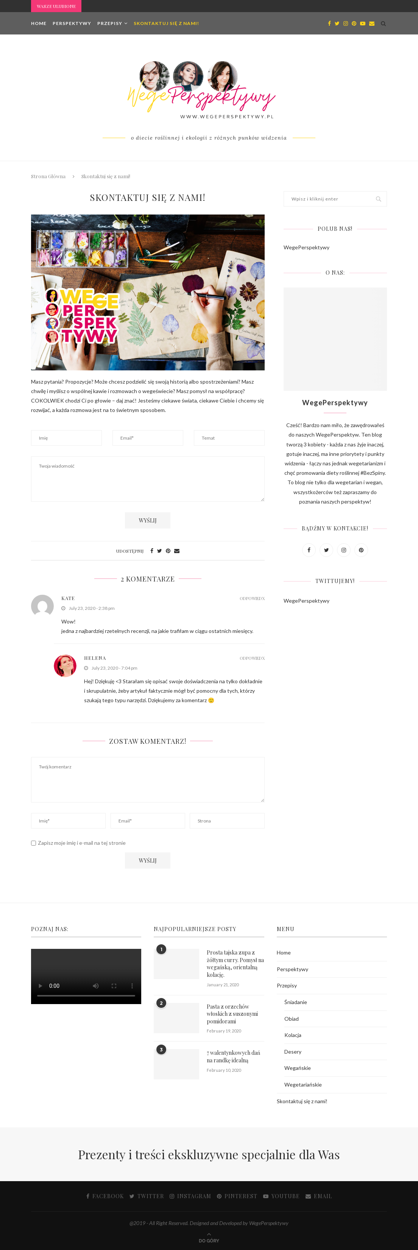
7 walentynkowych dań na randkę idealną (233, 1056)
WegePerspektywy (306, 247)
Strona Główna (48, 176)
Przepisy (109, 23)
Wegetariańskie (303, 1084)
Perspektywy (72, 23)
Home (39, 23)
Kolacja (292, 1035)
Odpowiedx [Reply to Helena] (252, 658)
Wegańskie (297, 1068)
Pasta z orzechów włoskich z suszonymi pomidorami (232, 1014)
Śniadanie (295, 1002)
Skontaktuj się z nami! (166, 23)
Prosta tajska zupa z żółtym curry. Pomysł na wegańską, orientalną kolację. (235, 963)
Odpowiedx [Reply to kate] (252, 598)
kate (68, 598)
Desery (292, 1051)
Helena (95, 658)
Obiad (291, 1018)
